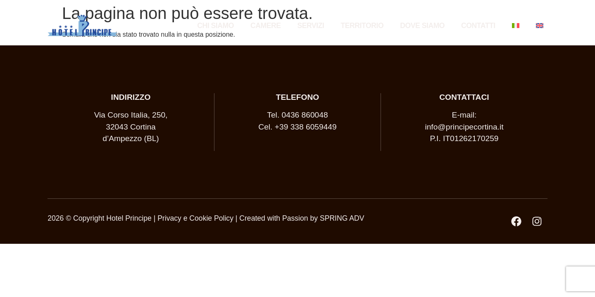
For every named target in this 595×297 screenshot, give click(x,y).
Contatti (478, 25)
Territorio (361, 25)
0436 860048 (305, 115)
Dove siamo (422, 25)
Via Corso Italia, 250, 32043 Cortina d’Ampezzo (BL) (131, 127)
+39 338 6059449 (306, 127)
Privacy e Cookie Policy (195, 218)
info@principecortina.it (464, 127)
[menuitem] (516, 25)
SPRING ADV (342, 218)
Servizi (311, 25)
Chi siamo (215, 25)
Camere (265, 25)
